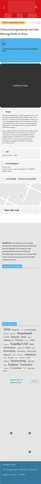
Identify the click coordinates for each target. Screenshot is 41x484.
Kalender (11, 179)
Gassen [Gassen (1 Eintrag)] (26, 340)
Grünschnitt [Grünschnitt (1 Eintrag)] (6, 344)
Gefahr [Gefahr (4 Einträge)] (32, 340)
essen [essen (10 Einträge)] (23, 337)
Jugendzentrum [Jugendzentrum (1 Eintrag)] (20, 348)
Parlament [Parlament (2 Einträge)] (11, 357)
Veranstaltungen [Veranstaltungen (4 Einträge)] (16, 368)
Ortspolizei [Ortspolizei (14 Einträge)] (30, 354)
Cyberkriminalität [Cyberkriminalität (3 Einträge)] (30, 330)
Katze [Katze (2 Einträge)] (33, 348)
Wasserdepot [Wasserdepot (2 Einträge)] (31, 368)
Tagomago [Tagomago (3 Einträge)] (30, 361)
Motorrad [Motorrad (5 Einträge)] (7, 355)
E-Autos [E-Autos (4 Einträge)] (6, 337)
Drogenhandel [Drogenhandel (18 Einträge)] (24, 333)
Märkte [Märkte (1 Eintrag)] (14, 355)
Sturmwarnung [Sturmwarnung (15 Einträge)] (18, 361)
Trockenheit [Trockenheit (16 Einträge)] (26, 364)
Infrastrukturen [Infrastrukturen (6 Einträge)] (9, 348)
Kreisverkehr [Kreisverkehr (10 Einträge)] (9, 351)
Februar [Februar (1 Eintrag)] (29, 337)
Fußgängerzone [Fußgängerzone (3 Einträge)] (8, 340)
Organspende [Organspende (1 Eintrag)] (20, 355)
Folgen (34, 381)
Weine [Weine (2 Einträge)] (5, 370)
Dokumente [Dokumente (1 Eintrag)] (13, 333)
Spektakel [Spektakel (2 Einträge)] (6, 361)
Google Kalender (27, 179)
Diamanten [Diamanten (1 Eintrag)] (6, 333)
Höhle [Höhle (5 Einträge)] (32, 344)
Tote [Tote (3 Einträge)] (4, 365)
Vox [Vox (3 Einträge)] (24, 368)
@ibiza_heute (16, 380)
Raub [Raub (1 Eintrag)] (16, 357)
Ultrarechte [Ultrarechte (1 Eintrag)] (6, 368)
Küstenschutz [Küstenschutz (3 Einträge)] (21, 351)
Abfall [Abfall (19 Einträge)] (6, 329)
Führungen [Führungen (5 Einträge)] (19, 340)
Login (8, 15)
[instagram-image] (11, 395)
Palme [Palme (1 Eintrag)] (4, 357)
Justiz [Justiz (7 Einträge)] (28, 348)
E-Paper (32, 15)
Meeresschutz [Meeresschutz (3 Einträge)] (31, 351)
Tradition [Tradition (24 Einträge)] (13, 364)
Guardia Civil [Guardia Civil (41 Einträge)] (19, 343)
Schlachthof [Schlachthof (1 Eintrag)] (22, 357)
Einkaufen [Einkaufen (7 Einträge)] (15, 337)
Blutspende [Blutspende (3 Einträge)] (15, 330)
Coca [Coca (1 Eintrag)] (22, 330)
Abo (19, 15)
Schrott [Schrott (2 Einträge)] (28, 357)
